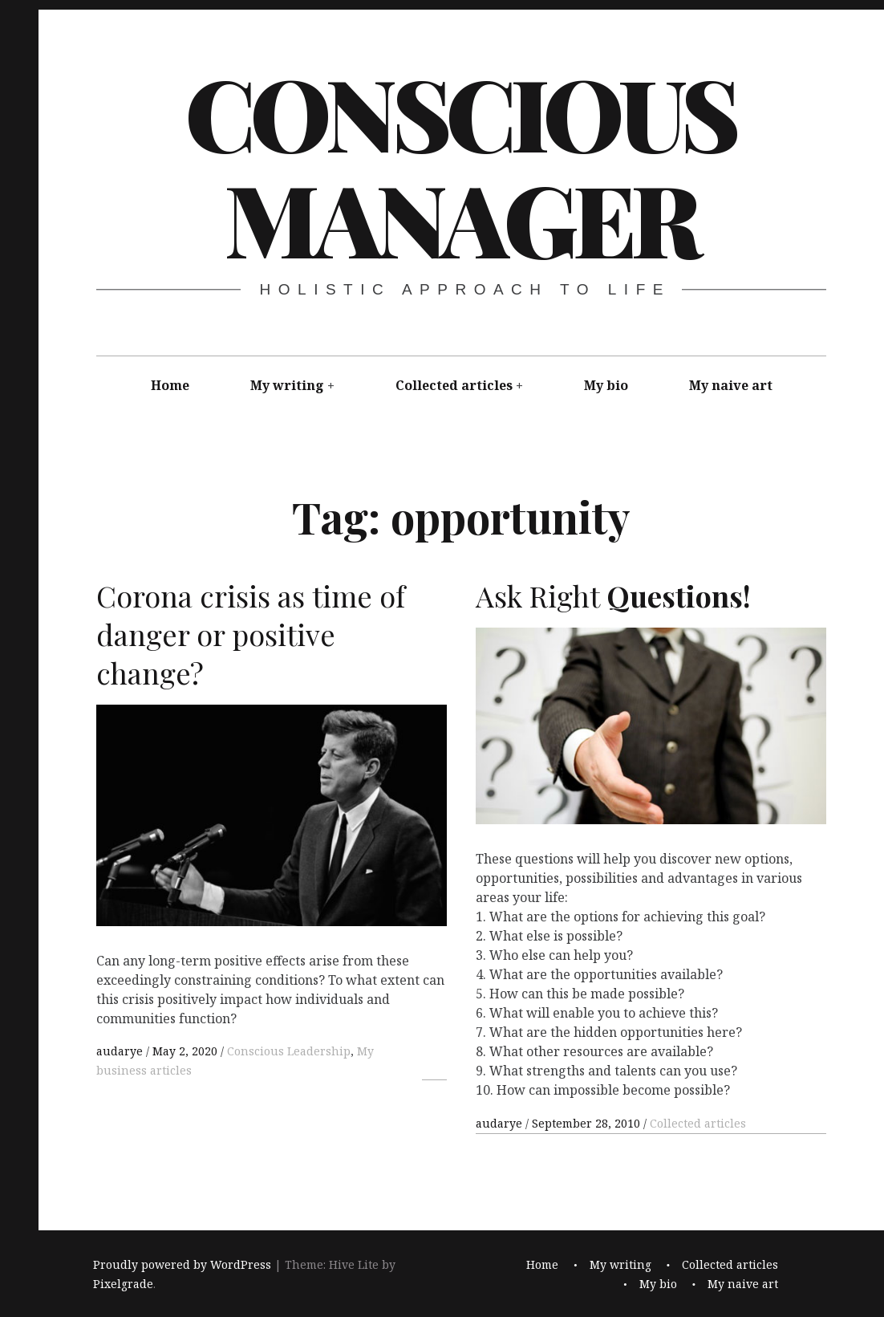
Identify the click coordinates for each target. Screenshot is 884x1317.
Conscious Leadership (289, 1051)
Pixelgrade (123, 1283)
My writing (287, 385)
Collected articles (454, 385)
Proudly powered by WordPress (182, 1264)
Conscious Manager (460, 164)
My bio (606, 385)
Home (170, 385)
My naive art (730, 385)
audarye (121, 1051)
